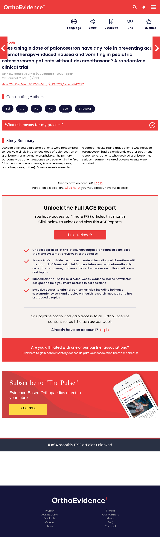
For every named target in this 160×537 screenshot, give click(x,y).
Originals (49, 518)
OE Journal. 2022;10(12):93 (20, 78)
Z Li (8, 108)
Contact (110, 526)
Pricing (110, 510)
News (49, 526)
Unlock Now (80, 234)
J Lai (65, 108)
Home (49, 510)
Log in (98, 183)
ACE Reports (49, 514)
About (110, 518)
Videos (49, 522)
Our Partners (110, 514)
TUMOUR (8, 42)
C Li (22, 108)
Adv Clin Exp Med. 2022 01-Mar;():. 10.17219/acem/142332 (42, 84)
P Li (36, 108)
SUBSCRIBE (28, 408)
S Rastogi (85, 108)
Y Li (50, 108)
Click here (72, 188)
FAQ (110, 522)
